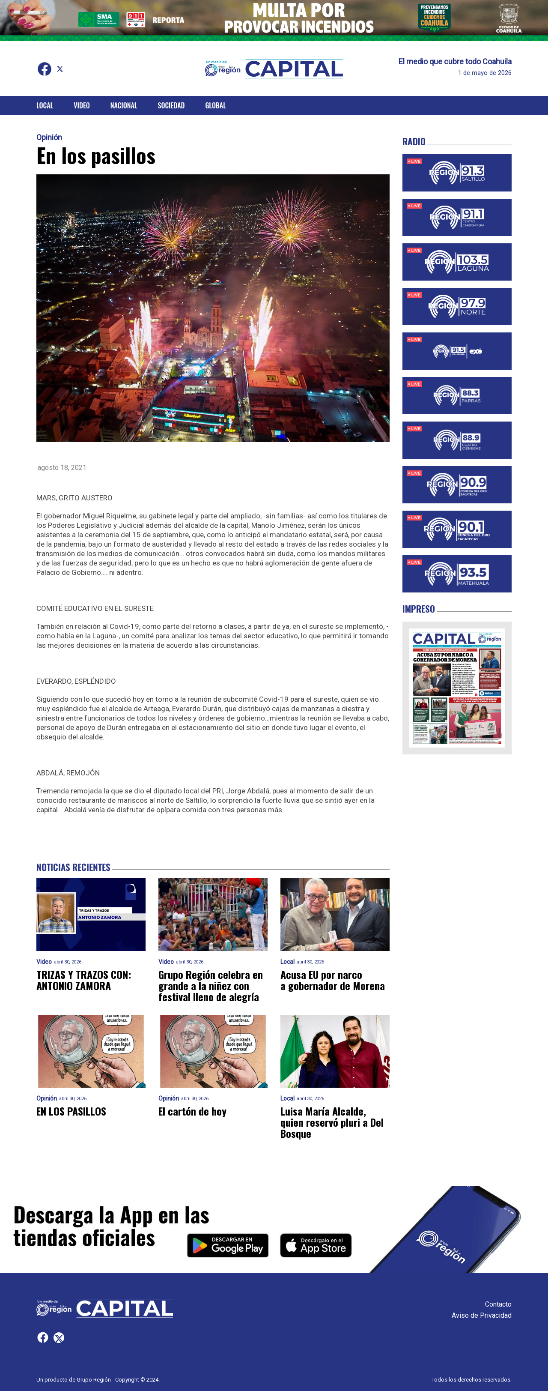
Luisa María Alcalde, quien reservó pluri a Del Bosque (332, 1122)
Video (81, 105)
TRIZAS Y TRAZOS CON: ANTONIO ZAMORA (83, 980)
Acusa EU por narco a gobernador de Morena (332, 980)
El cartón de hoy (192, 1110)
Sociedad (171, 105)
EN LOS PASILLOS (71, 1110)
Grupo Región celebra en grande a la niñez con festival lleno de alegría (210, 985)
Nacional (123, 105)
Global (215, 105)
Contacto (498, 1304)
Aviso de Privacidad (482, 1315)
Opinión (49, 137)
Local (44, 105)
